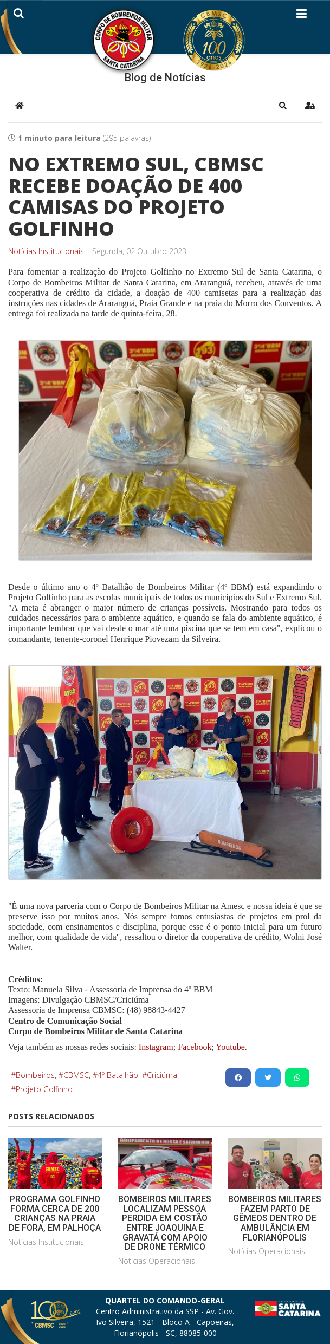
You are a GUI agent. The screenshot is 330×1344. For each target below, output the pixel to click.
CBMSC (76, 1075)
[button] (283, 105)
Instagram (156, 1046)
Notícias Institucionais (46, 251)
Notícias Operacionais (156, 1261)
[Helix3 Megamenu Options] (301, 15)
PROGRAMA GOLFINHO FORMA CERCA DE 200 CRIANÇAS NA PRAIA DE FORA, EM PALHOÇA (55, 1213)
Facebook (194, 1046)
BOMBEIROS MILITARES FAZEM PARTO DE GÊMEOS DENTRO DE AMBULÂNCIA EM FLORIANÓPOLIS (274, 1218)
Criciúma (162, 1075)
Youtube (229, 1046)
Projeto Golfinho (44, 1089)
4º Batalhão (118, 1075)
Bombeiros (35, 1075)
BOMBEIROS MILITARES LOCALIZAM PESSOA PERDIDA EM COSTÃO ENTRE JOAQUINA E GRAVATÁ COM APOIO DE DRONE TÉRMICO (164, 1223)
